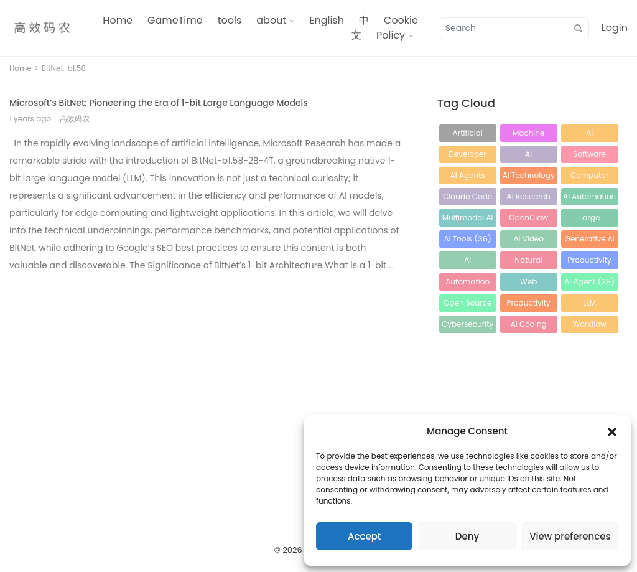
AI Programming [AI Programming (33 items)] (467, 262)
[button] (612, 431)
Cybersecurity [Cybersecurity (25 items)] (467, 326)
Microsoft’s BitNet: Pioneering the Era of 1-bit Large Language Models (158, 102)
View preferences (569, 536)
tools (230, 20)
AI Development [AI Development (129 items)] (589, 135)
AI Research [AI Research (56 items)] (529, 198)
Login (615, 28)
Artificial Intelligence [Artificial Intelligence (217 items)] (467, 135)
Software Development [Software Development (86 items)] (589, 156)
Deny (467, 536)
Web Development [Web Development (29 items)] (528, 283)
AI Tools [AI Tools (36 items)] (467, 239)
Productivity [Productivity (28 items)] (529, 305)
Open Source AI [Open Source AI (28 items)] (467, 305)
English (326, 20)
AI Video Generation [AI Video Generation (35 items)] (528, 240)
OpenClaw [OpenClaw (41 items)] (528, 219)
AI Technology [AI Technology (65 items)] (529, 177)
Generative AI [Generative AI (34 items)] (590, 240)
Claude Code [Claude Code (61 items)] (467, 198)
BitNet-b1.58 (64, 68)
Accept (364, 536)
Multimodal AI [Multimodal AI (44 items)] (467, 219)
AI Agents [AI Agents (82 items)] (467, 177)
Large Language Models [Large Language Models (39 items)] (590, 219)
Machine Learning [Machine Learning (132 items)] (529, 135)
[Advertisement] (207, 371)
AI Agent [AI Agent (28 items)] (589, 282)
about (271, 20)
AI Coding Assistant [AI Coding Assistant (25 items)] (528, 326)
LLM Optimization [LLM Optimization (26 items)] (589, 305)
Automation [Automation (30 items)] (467, 283)
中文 (360, 27)
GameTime (175, 20)
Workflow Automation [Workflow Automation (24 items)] (589, 326)
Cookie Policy (397, 27)
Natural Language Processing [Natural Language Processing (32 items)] (528, 262)
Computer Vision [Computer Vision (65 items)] (589, 177)
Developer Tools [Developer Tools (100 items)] (467, 156)
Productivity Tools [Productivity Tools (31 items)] (589, 262)
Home (118, 20)
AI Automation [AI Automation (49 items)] (589, 198)
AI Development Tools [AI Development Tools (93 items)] (528, 156)
